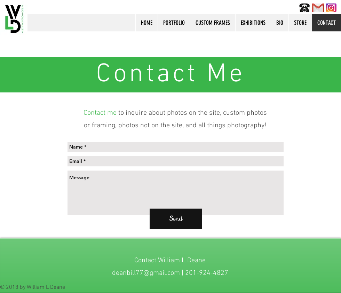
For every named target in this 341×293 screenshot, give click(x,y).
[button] (174, 22)
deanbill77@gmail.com (146, 273)
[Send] (176, 219)
